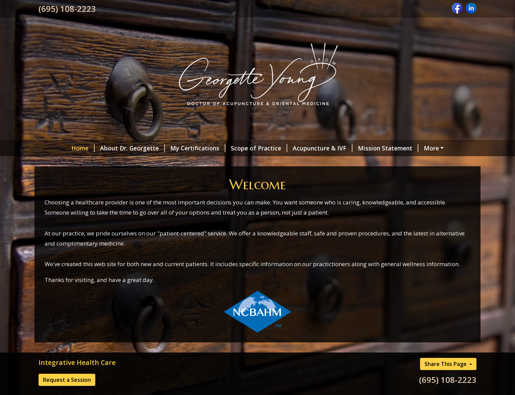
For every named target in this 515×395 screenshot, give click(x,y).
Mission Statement (388, 148)
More (431, 148)
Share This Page (446, 364)
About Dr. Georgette (132, 148)
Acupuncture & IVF (322, 148)
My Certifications (197, 148)
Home (83, 148)
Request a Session (67, 380)
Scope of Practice (259, 148)
